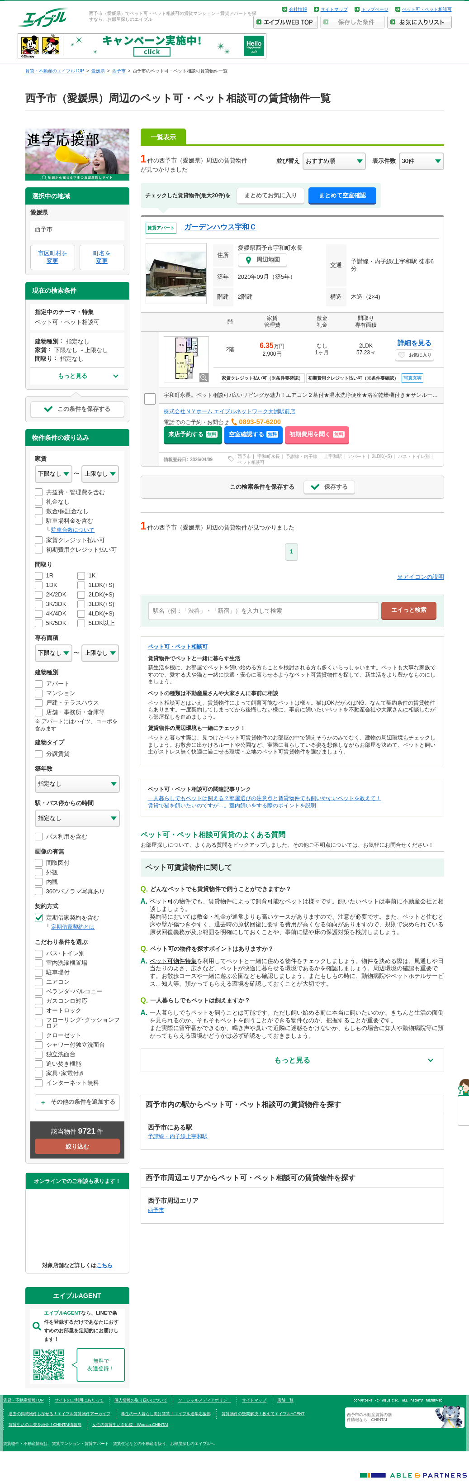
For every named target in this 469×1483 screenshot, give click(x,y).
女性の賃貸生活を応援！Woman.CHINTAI (130, 1424)
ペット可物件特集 (173, 961)
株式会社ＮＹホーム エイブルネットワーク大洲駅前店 (229, 411)
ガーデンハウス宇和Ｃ (220, 227)
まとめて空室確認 (342, 195)
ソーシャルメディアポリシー (204, 1400)
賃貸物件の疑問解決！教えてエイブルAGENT (263, 1413)
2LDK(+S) (382, 456)
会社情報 (298, 9)
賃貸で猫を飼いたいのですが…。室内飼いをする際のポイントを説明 (232, 805)
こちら (104, 1265)
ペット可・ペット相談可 (427, 9)
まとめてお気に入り (270, 195)
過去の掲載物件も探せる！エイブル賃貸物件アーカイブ (59, 1413)
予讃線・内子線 (301, 456)
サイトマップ (334, 9)
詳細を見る (414, 343)
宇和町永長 (268, 456)
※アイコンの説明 (420, 576)
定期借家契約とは (73, 927)
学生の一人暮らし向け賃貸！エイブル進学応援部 (166, 1413)
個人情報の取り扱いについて (140, 1400)
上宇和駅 (333, 456)
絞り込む (77, 1146)
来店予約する (193, 434)
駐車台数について (73, 530)
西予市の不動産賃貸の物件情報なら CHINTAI (369, 1416)
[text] (263, 611)
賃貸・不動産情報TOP (23, 1400)
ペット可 (161, 901)
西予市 (244, 456)
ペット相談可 (251, 462)
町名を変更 (102, 257)
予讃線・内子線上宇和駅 (178, 1136)
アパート (357, 456)
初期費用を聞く (317, 434)
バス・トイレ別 (414, 456)
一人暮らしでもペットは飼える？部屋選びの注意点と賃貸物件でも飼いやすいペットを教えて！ (264, 798)
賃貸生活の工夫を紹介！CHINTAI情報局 (45, 1424)
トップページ (374, 9)
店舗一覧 (285, 1400)
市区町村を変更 (52, 257)
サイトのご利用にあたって (79, 1400)
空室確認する (253, 434)
